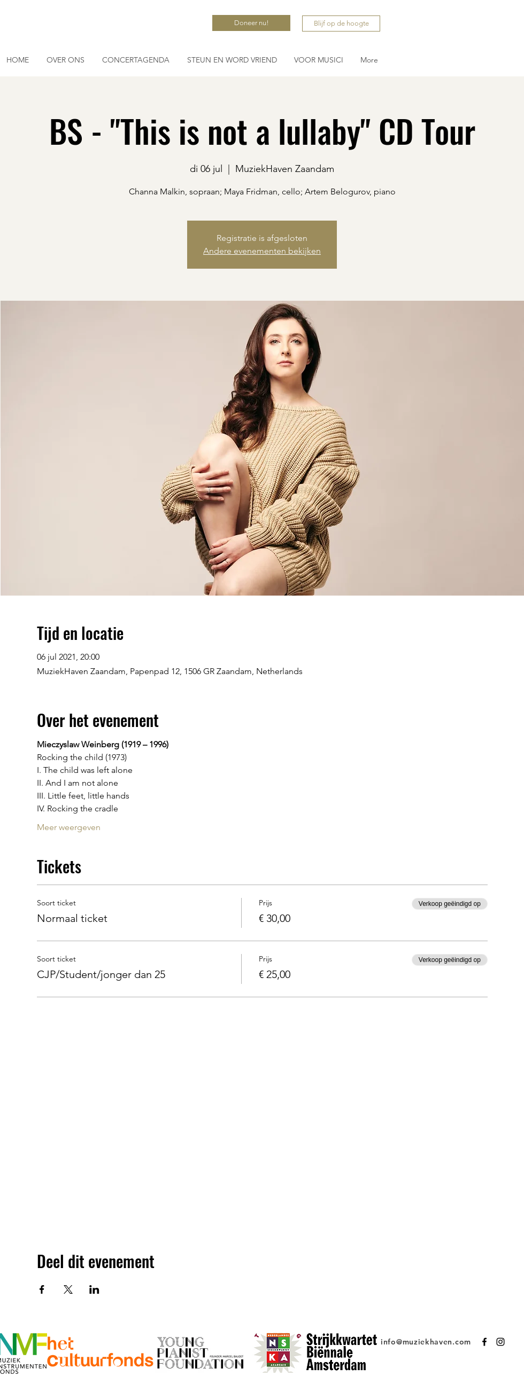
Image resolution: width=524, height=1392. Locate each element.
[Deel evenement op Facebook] (42, 1289)
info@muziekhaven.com (426, 1342)
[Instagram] (500, 1341)
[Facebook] (484, 1341)
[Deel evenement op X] (68, 1289)
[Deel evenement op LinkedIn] (94, 1289)
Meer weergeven (69, 827)
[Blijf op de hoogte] (341, 23)
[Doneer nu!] (251, 23)
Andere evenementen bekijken (262, 251)
